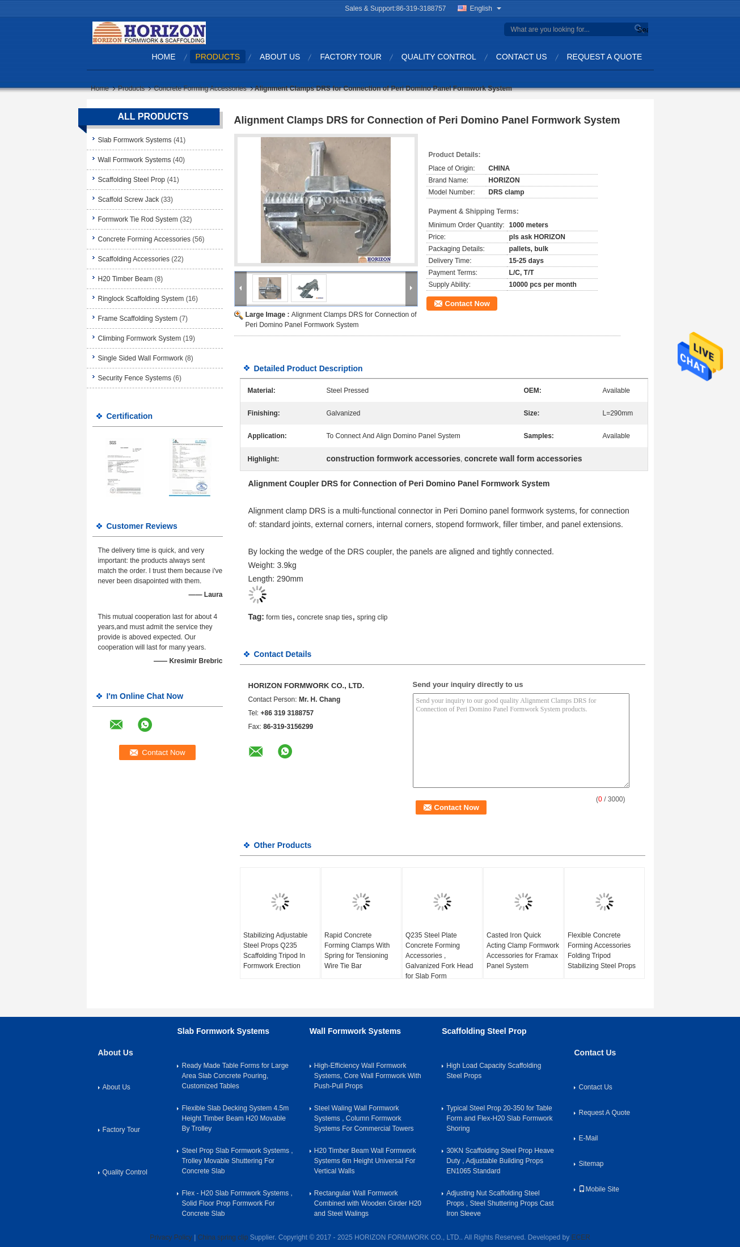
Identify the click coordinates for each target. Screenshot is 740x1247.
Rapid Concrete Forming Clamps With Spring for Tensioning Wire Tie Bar (357, 950)
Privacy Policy (171, 1237)
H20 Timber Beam (125, 279)
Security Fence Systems (134, 378)
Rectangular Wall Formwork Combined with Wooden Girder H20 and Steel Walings (367, 1203)
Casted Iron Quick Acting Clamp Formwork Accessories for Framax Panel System (523, 950)
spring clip (372, 617)
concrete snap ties (324, 617)
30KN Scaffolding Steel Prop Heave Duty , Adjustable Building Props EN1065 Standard (500, 1161)
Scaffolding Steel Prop (132, 180)
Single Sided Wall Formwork (140, 358)
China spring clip (223, 1237)
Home (164, 56)
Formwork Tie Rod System (138, 219)
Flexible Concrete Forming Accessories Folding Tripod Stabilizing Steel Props (602, 950)
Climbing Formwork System (139, 338)
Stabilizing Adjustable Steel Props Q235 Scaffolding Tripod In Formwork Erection (275, 950)
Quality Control (438, 56)
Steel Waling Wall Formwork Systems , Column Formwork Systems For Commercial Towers (364, 1118)
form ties (279, 617)
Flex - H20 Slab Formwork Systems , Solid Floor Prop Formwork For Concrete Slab (236, 1203)
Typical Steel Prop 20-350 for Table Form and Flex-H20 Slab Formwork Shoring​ (499, 1118)
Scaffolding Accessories (134, 259)
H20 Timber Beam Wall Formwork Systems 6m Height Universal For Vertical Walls (365, 1161)
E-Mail (588, 1138)
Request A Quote (604, 56)
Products (218, 56)
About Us (280, 56)
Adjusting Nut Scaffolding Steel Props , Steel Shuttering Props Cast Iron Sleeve (499, 1203)
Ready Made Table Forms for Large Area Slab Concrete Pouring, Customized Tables (235, 1076)
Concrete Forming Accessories (200, 88)
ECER (581, 1237)
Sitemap (590, 1164)
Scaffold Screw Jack (128, 199)
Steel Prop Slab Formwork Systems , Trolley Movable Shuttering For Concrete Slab (237, 1161)
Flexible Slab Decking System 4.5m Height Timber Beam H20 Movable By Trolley (235, 1118)
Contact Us (521, 56)
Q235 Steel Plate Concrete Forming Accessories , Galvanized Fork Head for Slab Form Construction (439, 960)
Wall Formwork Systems (134, 160)
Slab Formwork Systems (135, 140)
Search (641, 30)
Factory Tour (350, 56)
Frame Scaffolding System (138, 319)
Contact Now (467, 303)
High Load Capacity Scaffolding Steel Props (493, 1071)
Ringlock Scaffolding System (141, 299)
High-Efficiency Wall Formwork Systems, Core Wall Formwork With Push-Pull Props (367, 1076)
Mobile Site (598, 1189)
